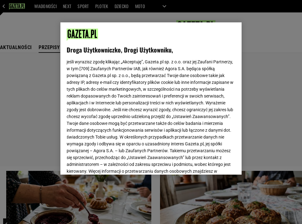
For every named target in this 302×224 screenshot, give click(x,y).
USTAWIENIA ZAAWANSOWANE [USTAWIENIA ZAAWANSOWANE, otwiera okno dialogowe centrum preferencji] (107, 162)
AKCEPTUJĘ (214, 162)
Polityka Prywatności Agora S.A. (187, 88)
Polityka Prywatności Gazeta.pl (122, 88)
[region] (151, 98)
